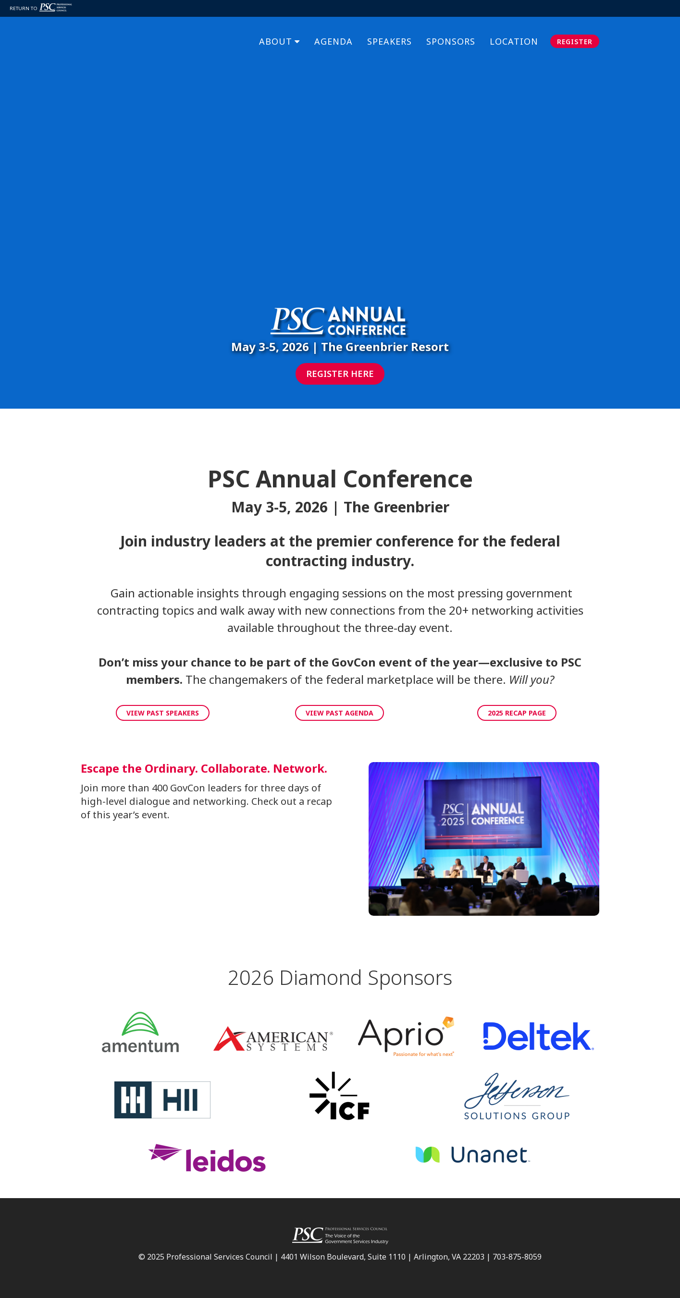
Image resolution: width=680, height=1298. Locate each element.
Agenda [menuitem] (333, 35)
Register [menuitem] (575, 35)
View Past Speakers (162, 712)
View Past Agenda (339, 712)
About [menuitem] (275, 35)
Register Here (340, 373)
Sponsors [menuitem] (450, 35)
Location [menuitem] (514, 35)
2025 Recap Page (517, 712)
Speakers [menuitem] (389, 35)
